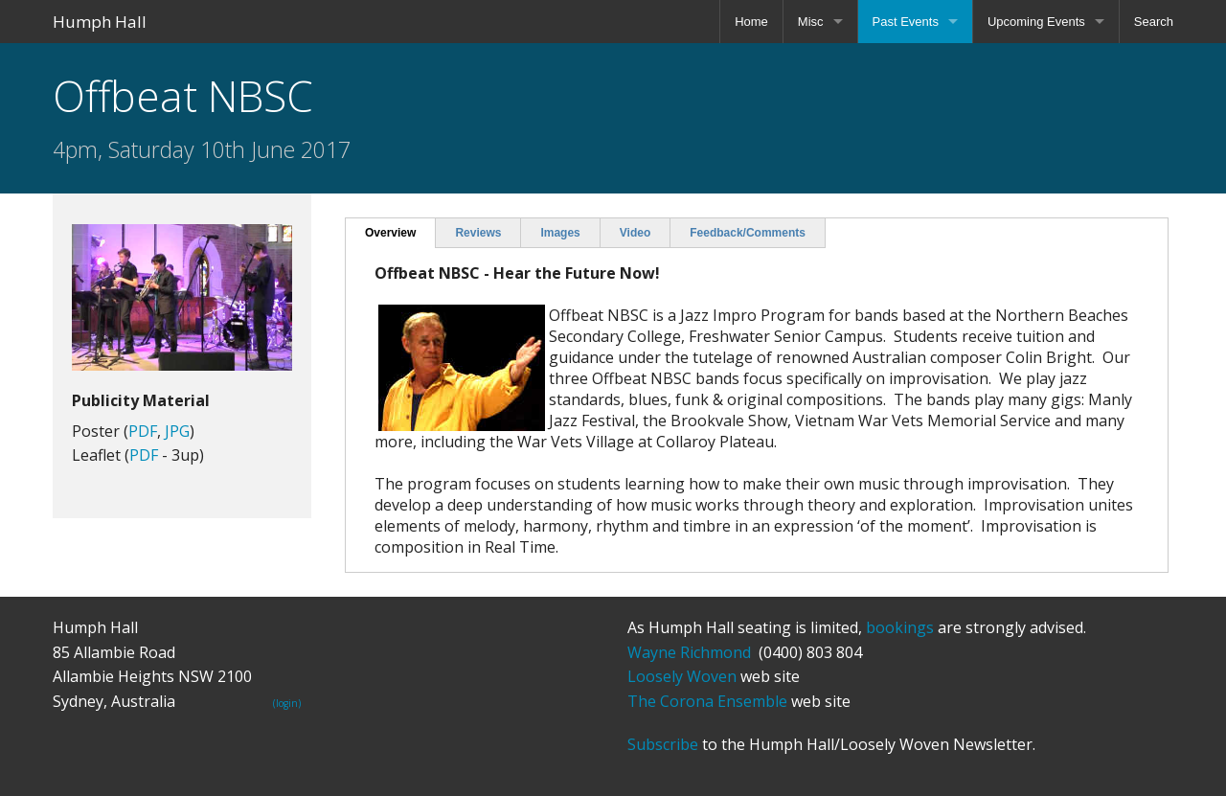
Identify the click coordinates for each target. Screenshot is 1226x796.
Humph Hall (100, 22)
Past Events (906, 21)
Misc (811, 21)
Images (559, 232)
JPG (177, 431)
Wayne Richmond (689, 652)
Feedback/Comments (748, 232)
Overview (390, 232)
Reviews (478, 232)
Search (1153, 21)
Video (635, 232)
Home (751, 21)
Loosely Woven (682, 676)
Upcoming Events (1036, 21)
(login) (287, 703)
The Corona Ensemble (707, 701)
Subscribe (662, 744)
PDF (142, 431)
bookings (900, 627)
